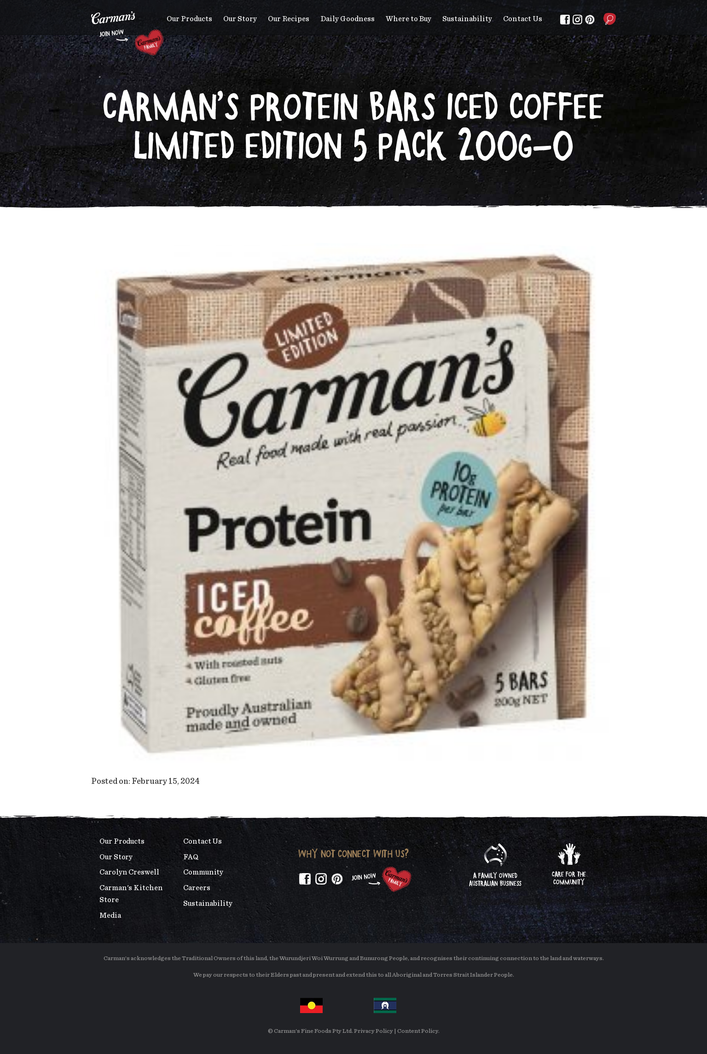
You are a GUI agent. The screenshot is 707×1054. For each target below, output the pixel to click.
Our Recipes (288, 19)
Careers (196, 888)
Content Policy (417, 1031)
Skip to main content (91, 6)
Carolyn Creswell (129, 872)
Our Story (240, 19)
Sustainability (467, 19)
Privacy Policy (373, 1031)
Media (110, 915)
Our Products (189, 19)
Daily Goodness (347, 19)
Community (203, 872)
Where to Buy (408, 19)
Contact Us (522, 19)
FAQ (190, 857)
